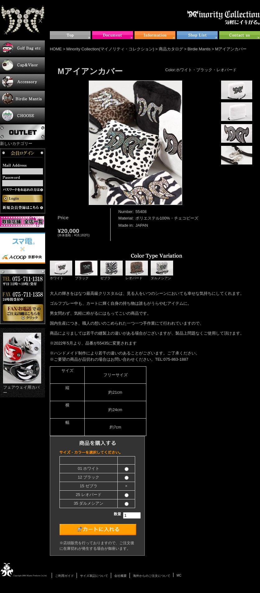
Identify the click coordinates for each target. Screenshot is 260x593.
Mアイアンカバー (231, 49)
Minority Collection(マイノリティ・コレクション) (110, 49)
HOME (56, 49)
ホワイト (61, 270)
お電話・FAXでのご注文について (22, 296)
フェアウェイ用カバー (22, 364)
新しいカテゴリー (16, 143)
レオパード (136, 270)
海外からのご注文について (151, 575)
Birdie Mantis (198, 49)
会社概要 (120, 575)
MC (179, 575)
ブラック (86, 270)
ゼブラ (111, 270)
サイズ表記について (94, 575)
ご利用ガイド (64, 575)
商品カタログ (171, 49)
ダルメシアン (162, 270)
